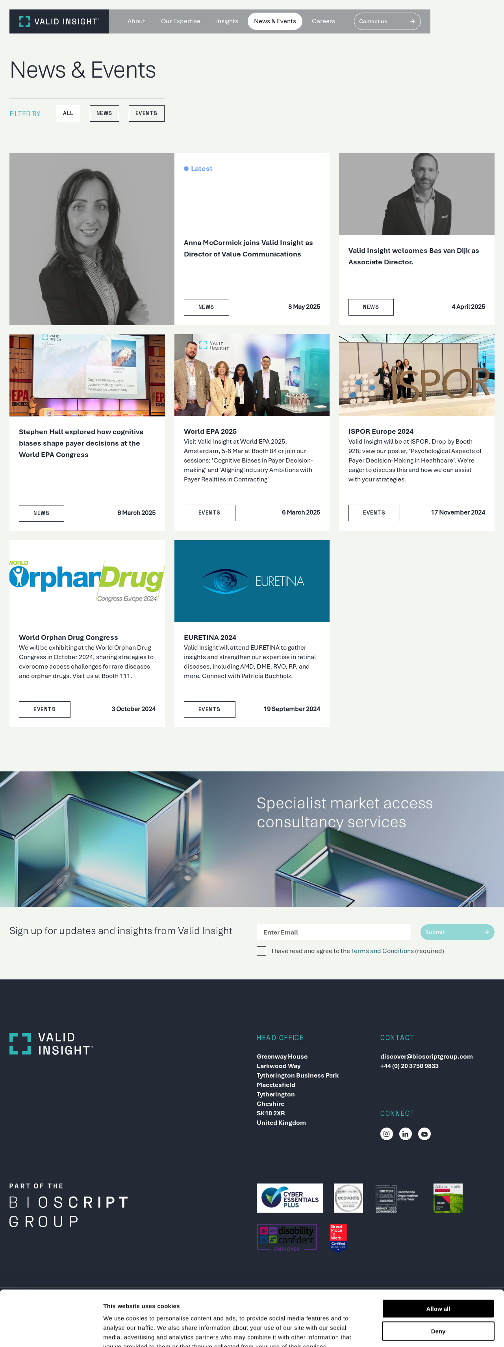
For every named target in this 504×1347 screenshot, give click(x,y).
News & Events (275, 21)
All (68, 113)
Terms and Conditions (382, 951)
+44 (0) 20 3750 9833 (409, 1066)
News (104, 113)
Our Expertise (180, 21)
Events (146, 113)
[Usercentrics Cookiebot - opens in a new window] (51, 1332)
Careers (323, 21)
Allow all (438, 1261)
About (136, 21)
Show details (413, 1331)
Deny (438, 1284)
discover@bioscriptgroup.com (426, 1056)
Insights (227, 21)
